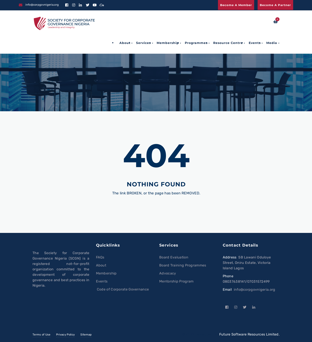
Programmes (196, 43)
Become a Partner (275, 5)
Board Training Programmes (182, 265)
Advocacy (167, 273)
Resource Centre (228, 43)
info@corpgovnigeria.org (254, 289)
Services (143, 43)
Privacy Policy (65, 334)
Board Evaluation (173, 257)
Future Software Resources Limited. (249, 334)
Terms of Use (41, 334)
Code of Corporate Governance (122, 289)
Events (255, 43)
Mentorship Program (176, 281)
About (124, 43)
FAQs (100, 257)
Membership (168, 43)
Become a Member (236, 5)
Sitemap (86, 334)
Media (271, 43)
